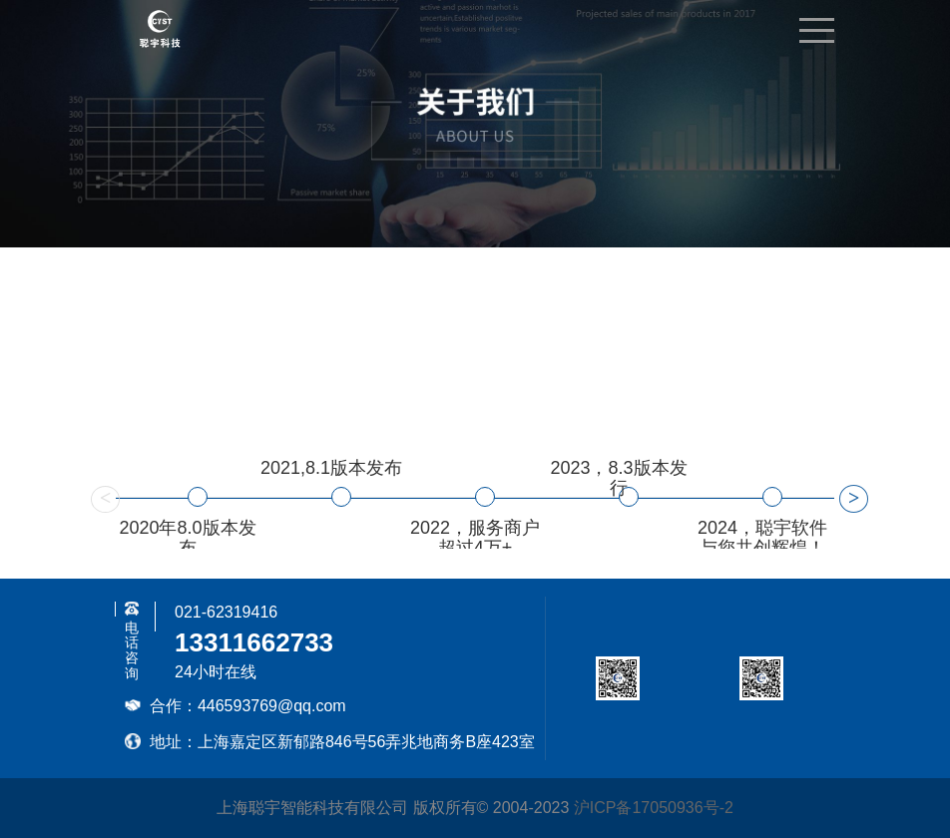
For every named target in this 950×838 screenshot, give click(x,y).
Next (849, 498)
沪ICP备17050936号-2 (653, 807)
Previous (101, 498)
